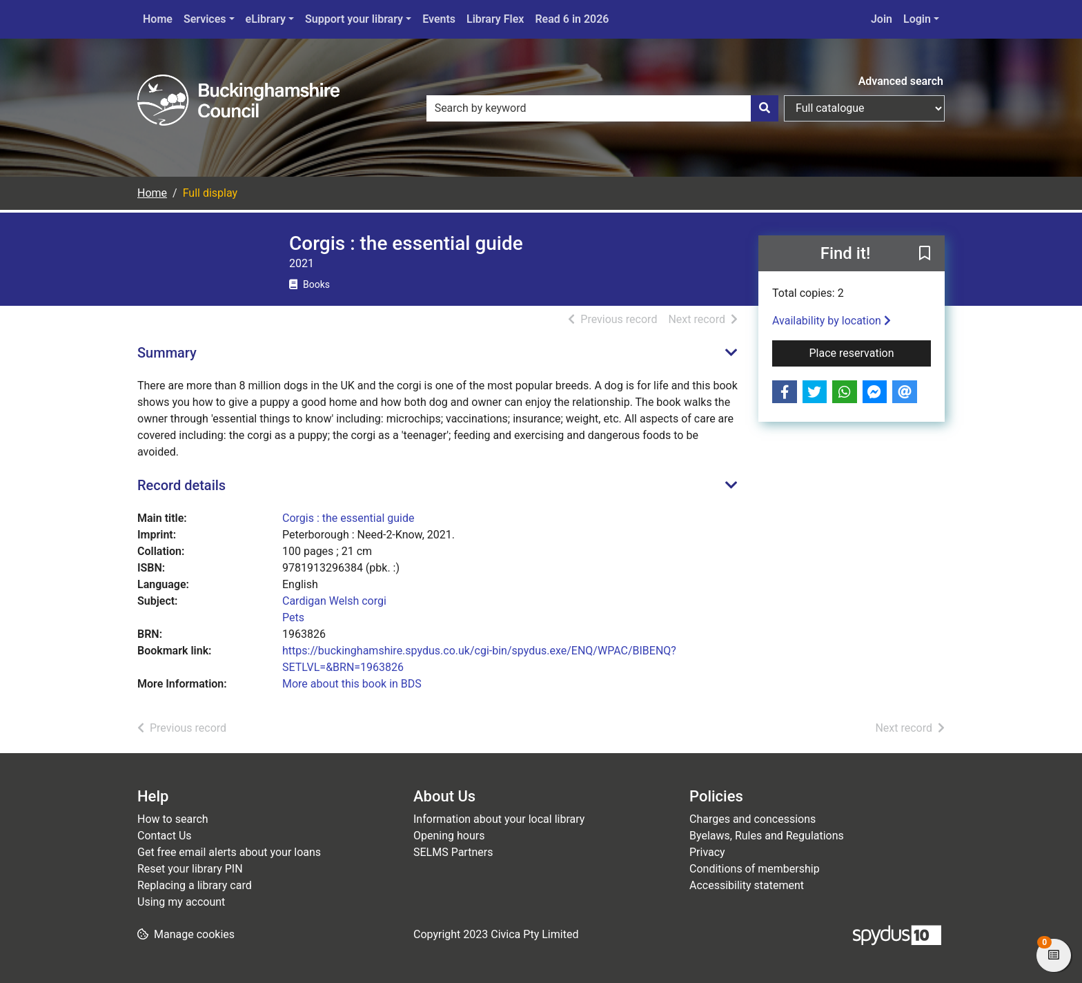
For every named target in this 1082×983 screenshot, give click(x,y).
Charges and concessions (752, 819)
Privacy (707, 852)
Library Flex (495, 19)
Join (881, 19)
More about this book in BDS (352, 683)
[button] (924, 254)
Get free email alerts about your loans (229, 852)
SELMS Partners (453, 852)
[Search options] (864, 108)
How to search (172, 819)
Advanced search (900, 81)
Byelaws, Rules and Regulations (766, 835)
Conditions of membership (754, 868)
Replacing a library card (194, 885)
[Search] (764, 108)
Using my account (181, 901)
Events (438, 19)
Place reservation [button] (870, 352)
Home (158, 19)
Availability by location (831, 320)
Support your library (354, 19)
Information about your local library (498, 819)
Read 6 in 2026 (572, 19)
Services (205, 19)
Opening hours (448, 835)
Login (917, 19)
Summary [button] (167, 352)
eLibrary (266, 19)
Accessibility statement (746, 885)
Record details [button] (181, 485)
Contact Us (164, 835)
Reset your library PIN (190, 868)
